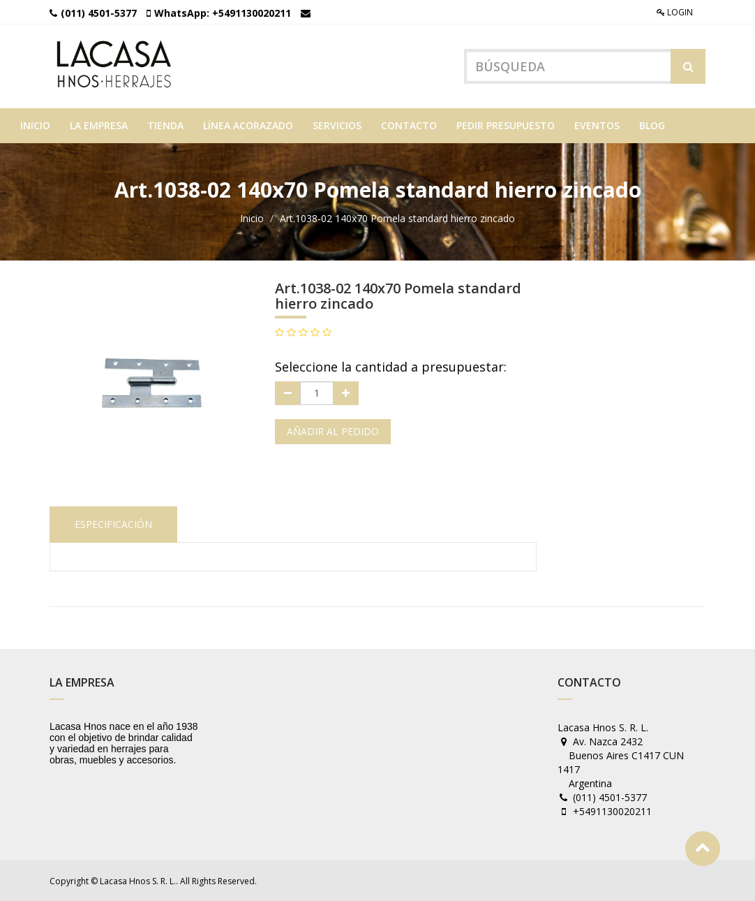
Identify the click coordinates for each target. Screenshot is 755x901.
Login (675, 12)
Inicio (252, 218)
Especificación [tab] (113, 524)
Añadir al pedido (333, 431)
